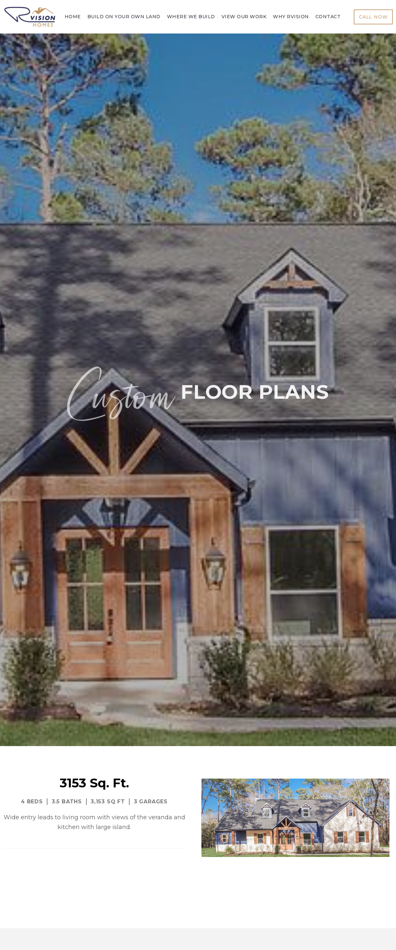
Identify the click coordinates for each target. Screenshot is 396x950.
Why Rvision (291, 17)
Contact (328, 17)
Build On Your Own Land (123, 17)
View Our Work (244, 17)
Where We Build (191, 17)
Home (73, 17)
